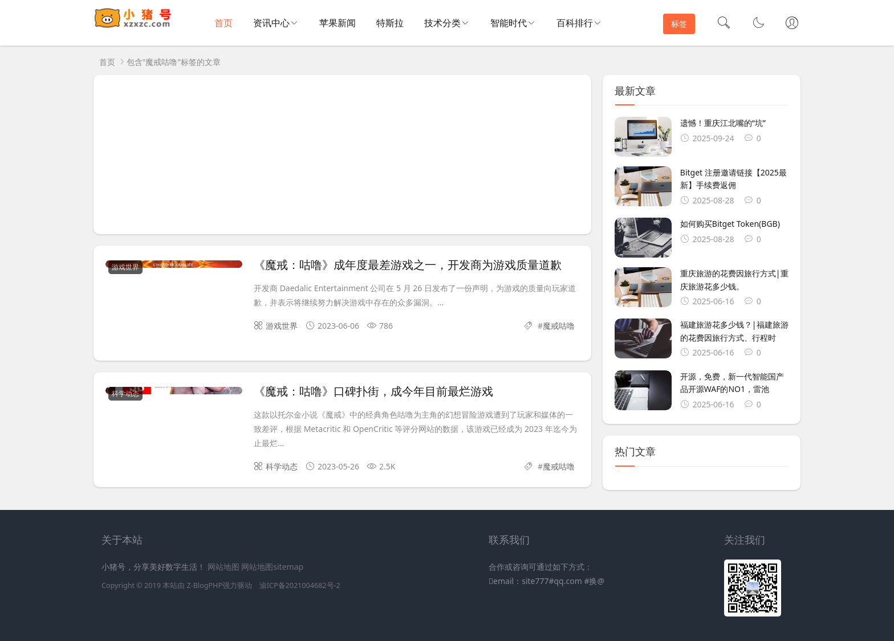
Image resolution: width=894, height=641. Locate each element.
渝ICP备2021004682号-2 (299, 585)
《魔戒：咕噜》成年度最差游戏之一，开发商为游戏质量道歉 (408, 265)
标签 (679, 23)
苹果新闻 (337, 23)
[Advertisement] (342, 154)
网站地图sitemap (272, 566)
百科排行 (574, 23)
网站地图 (223, 566)
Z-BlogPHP (204, 585)
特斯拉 (390, 23)
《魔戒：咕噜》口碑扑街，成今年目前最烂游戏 (373, 391)
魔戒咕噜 (559, 325)
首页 (223, 23)
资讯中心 (271, 23)
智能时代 (508, 23)
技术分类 (442, 23)
